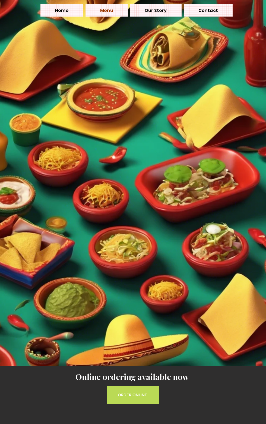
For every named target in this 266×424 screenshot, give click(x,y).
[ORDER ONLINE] (133, 395)
